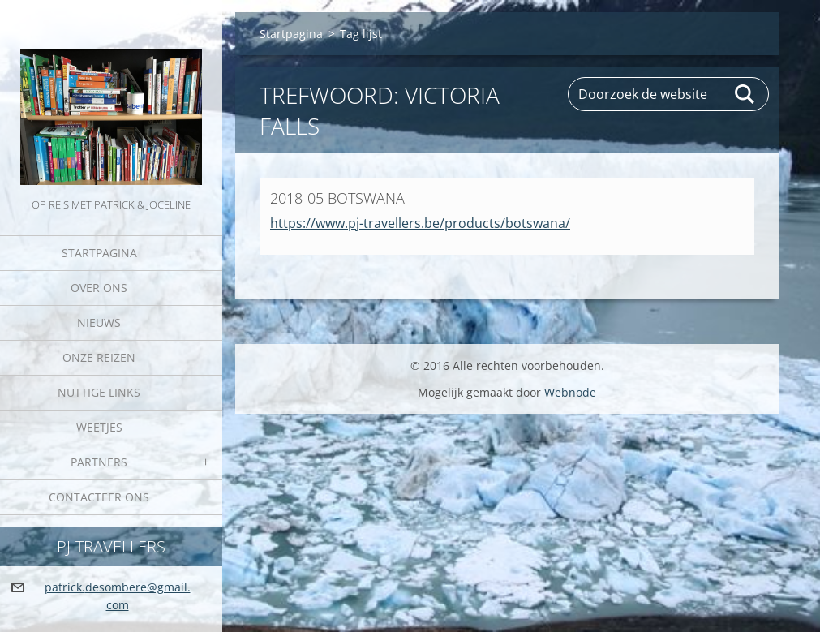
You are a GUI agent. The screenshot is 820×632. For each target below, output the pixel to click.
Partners (99, 462)
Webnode (570, 392)
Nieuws (99, 322)
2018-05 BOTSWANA (337, 198)
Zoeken (745, 94)
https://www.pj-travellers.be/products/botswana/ (420, 223)
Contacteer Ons (99, 497)
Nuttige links (99, 392)
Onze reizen (98, 357)
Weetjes (99, 427)
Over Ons (99, 287)
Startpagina (99, 252)
